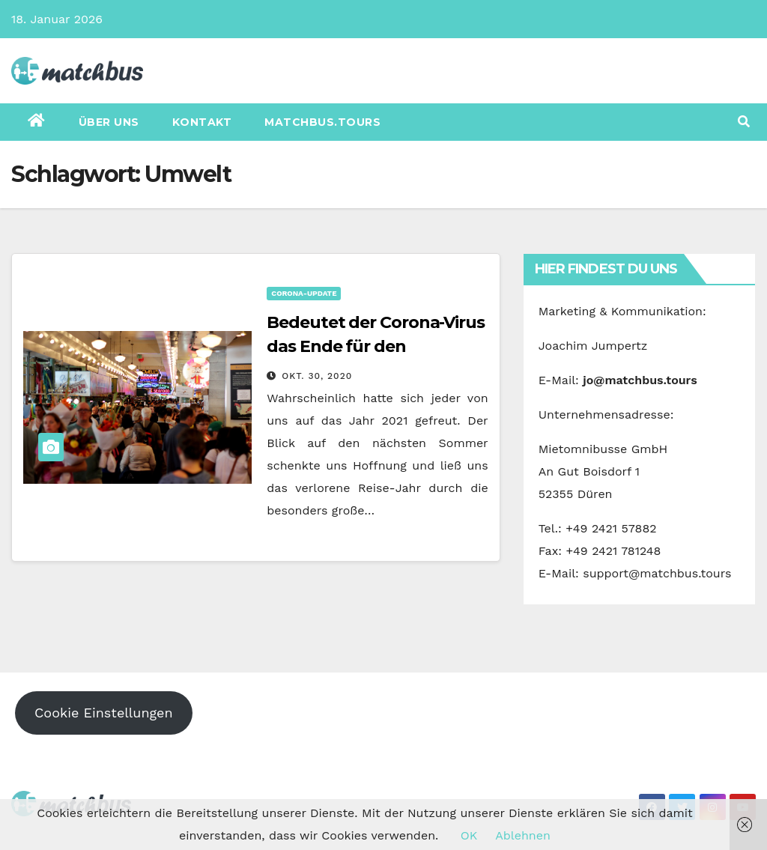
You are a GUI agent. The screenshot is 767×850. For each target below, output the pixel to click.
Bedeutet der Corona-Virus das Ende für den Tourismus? (376, 346)
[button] (744, 122)
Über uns (109, 122)
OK (469, 835)
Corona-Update (303, 293)
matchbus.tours (322, 122)
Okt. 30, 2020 (317, 376)
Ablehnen (523, 835)
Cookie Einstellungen (103, 712)
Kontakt (202, 122)
